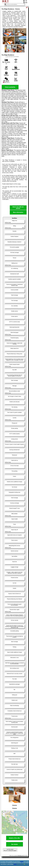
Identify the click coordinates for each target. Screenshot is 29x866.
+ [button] (3, 813)
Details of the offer (14, 838)
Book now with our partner (18, 207)
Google (21, 861)
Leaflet (18, 833)
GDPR (15, 864)
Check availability (10, 87)
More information (18, 212)
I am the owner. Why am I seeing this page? (10, 850)
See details (14, 844)
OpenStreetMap (24, 833)
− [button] (3, 815)
